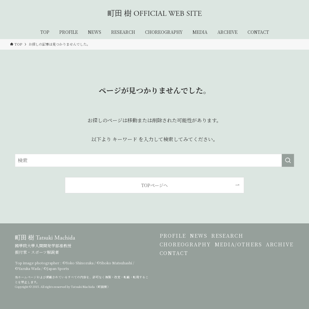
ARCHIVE (173, 270)
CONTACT (211, 270)
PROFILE (173, 239)
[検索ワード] (154, 160)
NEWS (204, 239)
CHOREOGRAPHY (185, 254)
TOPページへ (154, 185)
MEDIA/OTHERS (244, 254)
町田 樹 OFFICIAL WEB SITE (154, 13)
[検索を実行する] (288, 160)
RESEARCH (239, 239)
